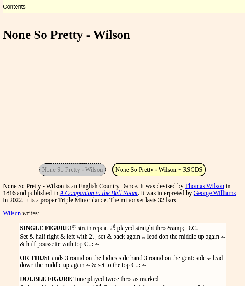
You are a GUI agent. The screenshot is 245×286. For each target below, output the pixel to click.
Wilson (12, 213)
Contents (14, 6)
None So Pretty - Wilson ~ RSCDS (159, 169)
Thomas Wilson (204, 186)
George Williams (215, 193)
